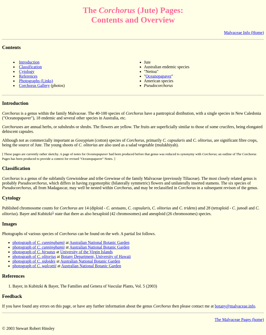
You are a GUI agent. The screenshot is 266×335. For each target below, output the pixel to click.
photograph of (38, 242)
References (28, 76)
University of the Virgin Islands (86, 252)
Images (9, 224)
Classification (30, 67)
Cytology (27, 71)
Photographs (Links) (36, 81)
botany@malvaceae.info (235, 306)
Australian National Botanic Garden (100, 242)
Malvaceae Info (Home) (244, 32)
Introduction (29, 62)
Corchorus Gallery (34, 85)
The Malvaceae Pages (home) (239, 319)
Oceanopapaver (159, 76)
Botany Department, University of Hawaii (96, 256)
